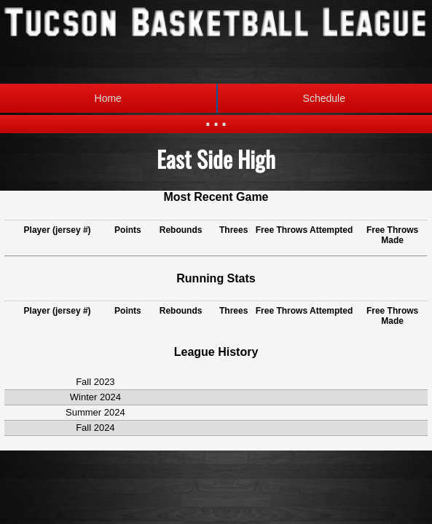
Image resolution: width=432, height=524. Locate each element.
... (216, 116)
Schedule (280, 98)
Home (108, 98)
